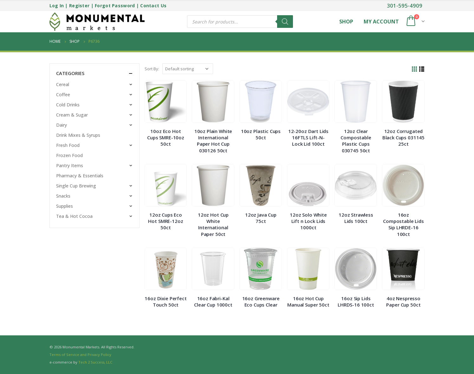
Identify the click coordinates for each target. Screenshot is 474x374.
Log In (56, 6)
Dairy (61, 125)
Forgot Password (115, 6)
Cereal (62, 84)
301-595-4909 (404, 5)
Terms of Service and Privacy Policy (80, 354)
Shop (346, 21)
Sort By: (152, 69)
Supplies (64, 206)
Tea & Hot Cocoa (74, 216)
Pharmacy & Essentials (79, 176)
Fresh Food (68, 145)
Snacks (63, 196)
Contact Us (153, 6)
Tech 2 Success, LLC (95, 362)
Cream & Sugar (72, 115)
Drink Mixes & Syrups (78, 135)
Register (79, 6)
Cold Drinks (68, 105)
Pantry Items (69, 165)
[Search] (285, 21)
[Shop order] (187, 68)
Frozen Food (69, 155)
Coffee (63, 95)
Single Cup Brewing (76, 186)
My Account (381, 21)
